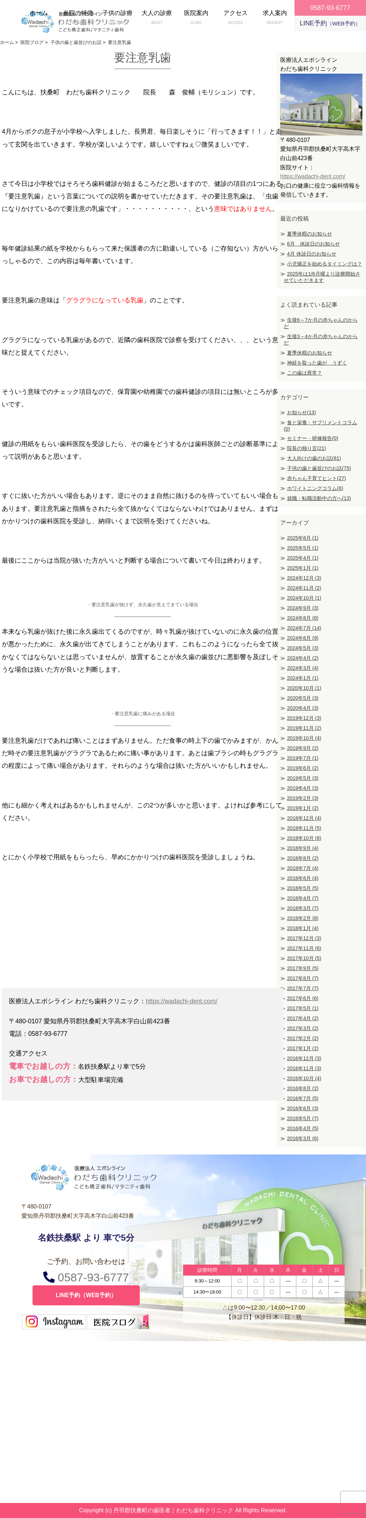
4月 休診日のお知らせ (311, 254)
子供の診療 (117, 18)
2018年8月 (302, 858)
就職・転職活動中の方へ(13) (319, 498)
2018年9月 (302, 848)
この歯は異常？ (304, 373)
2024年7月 (304, 628)
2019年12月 (304, 718)
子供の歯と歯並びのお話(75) (319, 468)
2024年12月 (304, 578)
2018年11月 (304, 828)
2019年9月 (302, 748)
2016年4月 (302, 1128)
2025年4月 (302, 558)
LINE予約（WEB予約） (86, 1295)
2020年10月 (304, 688)
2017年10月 (304, 958)
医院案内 (196, 18)
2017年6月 (302, 998)
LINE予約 (330, 23)
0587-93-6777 (86, 1277)
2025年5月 (302, 548)
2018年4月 (302, 898)
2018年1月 (302, 928)
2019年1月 (302, 808)
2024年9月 (302, 608)
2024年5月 (302, 648)
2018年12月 (304, 818)
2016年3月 (302, 1138)
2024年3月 (302, 668)
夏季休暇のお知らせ (309, 234)
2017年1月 (302, 1048)
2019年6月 (302, 768)
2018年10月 (304, 838)
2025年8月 (302, 538)
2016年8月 (302, 1088)
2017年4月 (302, 1018)
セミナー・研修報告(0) (312, 438)
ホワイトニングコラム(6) (315, 488)
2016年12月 (304, 1058)
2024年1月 (302, 678)
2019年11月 (304, 728)
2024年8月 (302, 618)
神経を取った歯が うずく (317, 363)
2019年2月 (302, 798)
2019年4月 (302, 788)
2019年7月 (302, 758)
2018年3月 (302, 908)
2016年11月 (304, 1068)
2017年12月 (304, 938)
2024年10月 (304, 598)
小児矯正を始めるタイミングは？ (324, 264)
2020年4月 (302, 708)
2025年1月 (302, 568)
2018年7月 (302, 868)
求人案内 (275, 18)
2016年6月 (302, 1108)
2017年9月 (302, 968)
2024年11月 (304, 588)
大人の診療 (157, 18)
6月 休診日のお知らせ (313, 244)
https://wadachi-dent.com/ (181, 1001)
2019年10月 (304, 738)
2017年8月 (302, 978)
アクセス (235, 18)
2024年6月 (302, 638)
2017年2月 (302, 1038)
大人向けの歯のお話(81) (314, 458)
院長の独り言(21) (306, 448)
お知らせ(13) (301, 412)
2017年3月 (302, 1028)
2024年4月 (302, 658)
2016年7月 (302, 1098)
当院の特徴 (78, 18)
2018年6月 (302, 878)
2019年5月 (302, 778)
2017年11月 (304, 948)
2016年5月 (302, 1118)
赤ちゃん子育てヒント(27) (316, 478)
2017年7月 (302, 988)
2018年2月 (302, 918)
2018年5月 (302, 888)
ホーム (39, 18)
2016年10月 (304, 1078)
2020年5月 (302, 698)
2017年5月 (302, 1008)
